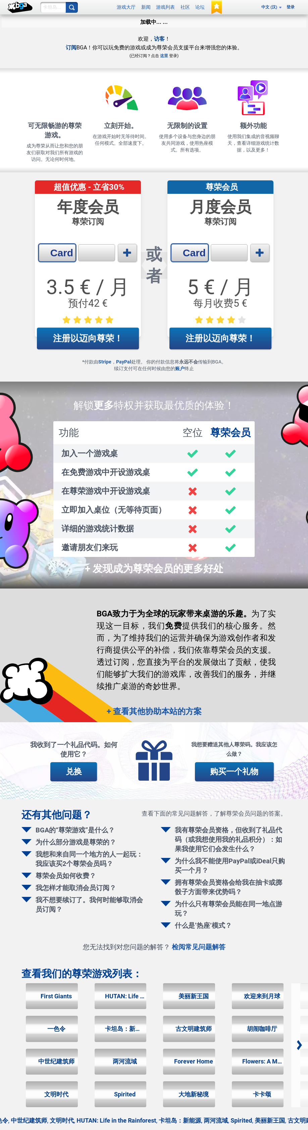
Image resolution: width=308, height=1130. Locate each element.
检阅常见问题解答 (198, 947)
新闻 (146, 7)
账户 (180, 368)
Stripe (104, 361)
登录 (291, 7)
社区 (185, 7)
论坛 (200, 7)
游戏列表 (165, 7)
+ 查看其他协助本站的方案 (154, 711)
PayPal (123, 361)
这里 (164, 55)
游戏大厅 (126, 7)
